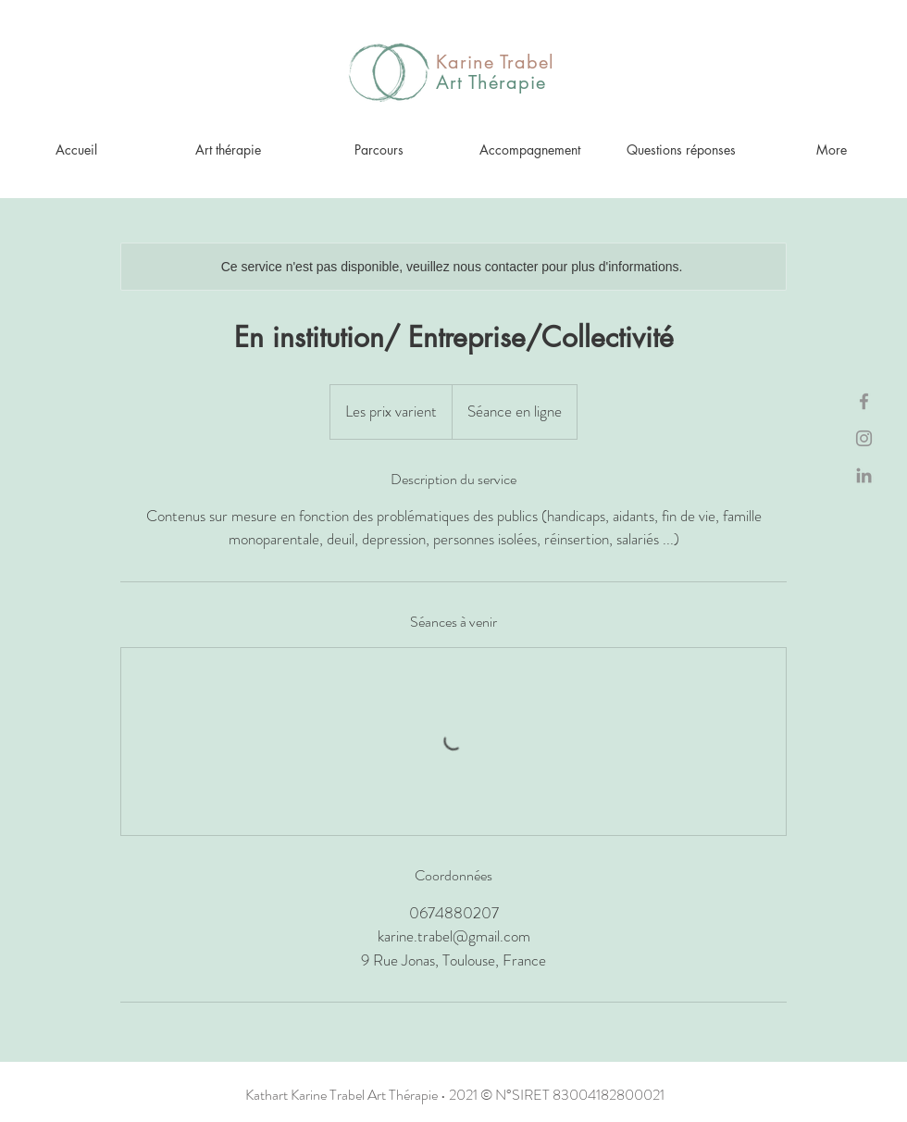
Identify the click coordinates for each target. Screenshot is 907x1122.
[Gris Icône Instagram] (864, 438)
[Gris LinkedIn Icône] (864, 475)
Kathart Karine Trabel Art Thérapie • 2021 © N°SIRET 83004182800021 (455, 1094)
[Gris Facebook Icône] (864, 401)
